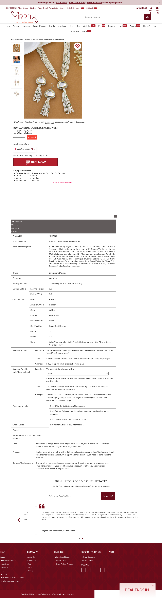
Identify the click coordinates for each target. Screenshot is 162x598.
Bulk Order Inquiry (73, 8)
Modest (111, 26)
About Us (31, 557)
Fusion (135, 25)
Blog (29, 564)
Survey (62, 8)
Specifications (16, 221)
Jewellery (62, 26)
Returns (14, 232)
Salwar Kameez (39, 26)
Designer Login (60, 560)
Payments (15, 228)
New (8, 26)
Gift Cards (91, 8)
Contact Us (32, 560)
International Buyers (62, 557)
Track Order (42, 8)
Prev (20, 520)
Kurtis (52, 26)
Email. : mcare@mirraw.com (10, 581)
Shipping (14, 225)
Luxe (122, 25)
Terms (30, 567)
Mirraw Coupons (88, 557)
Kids (71, 26)
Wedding (89, 25)
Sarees (16, 26)
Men (78, 26)
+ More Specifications (62, 182)
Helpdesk (3, 574)
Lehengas (26, 26)
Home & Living (149, 26)
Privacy (30, 571)
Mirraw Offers (87, 560)
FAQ (2, 571)
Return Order (53, 8)
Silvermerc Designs (57, 273)
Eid (101, 25)
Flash (86, 31)
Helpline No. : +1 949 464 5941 (12, 578)
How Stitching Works (8, 560)
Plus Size (75, 31)
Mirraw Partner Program (64, 564)
